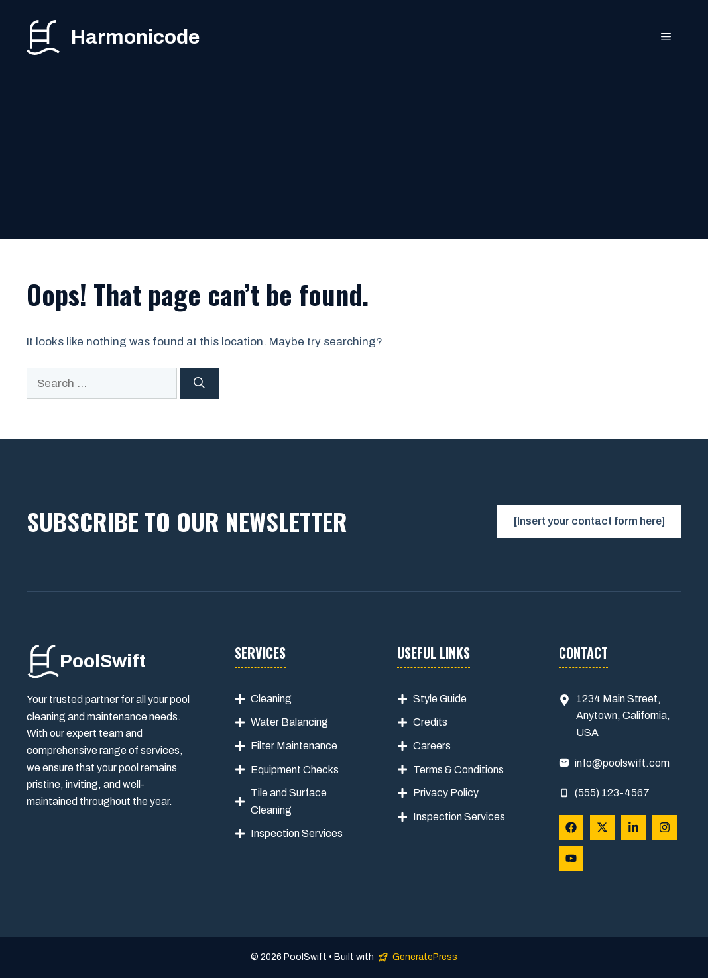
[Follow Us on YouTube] (571, 858)
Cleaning (271, 698)
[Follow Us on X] (602, 827)
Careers (432, 745)
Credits (430, 722)
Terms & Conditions (458, 769)
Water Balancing (289, 722)
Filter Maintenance (294, 745)
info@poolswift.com (622, 763)
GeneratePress (424, 957)
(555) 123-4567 (612, 792)
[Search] (199, 384)
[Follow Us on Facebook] (571, 827)
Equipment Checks (295, 769)
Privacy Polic (443, 792)
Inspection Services (297, 833)
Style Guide (440, 698)
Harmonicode (135, 37)
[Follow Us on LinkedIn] (633, 827)
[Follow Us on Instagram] (664, 827)
